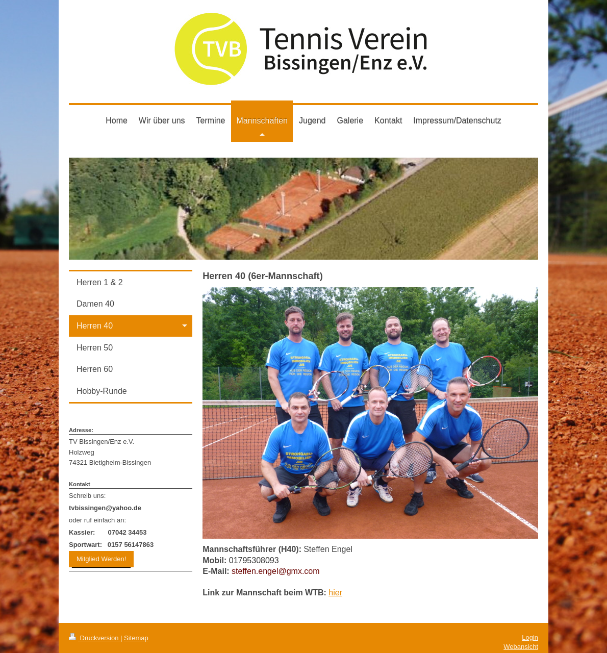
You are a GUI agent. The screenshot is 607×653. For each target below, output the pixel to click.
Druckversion (94, 638)
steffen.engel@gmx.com (275, 571)
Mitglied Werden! (101, 559)
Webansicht (520, 646)
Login (530, 637)
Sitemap (136, 638)
